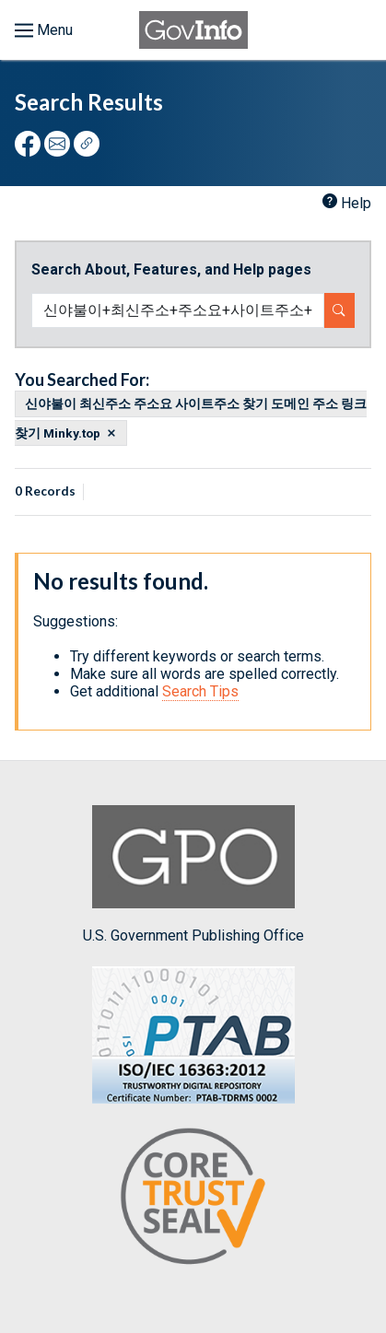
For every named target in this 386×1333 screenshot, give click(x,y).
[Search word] (177, 310)
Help (356, 203)
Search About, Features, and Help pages (171, 269)
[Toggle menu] (44, 30)
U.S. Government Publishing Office (193, 874)
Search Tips (200, 691)
